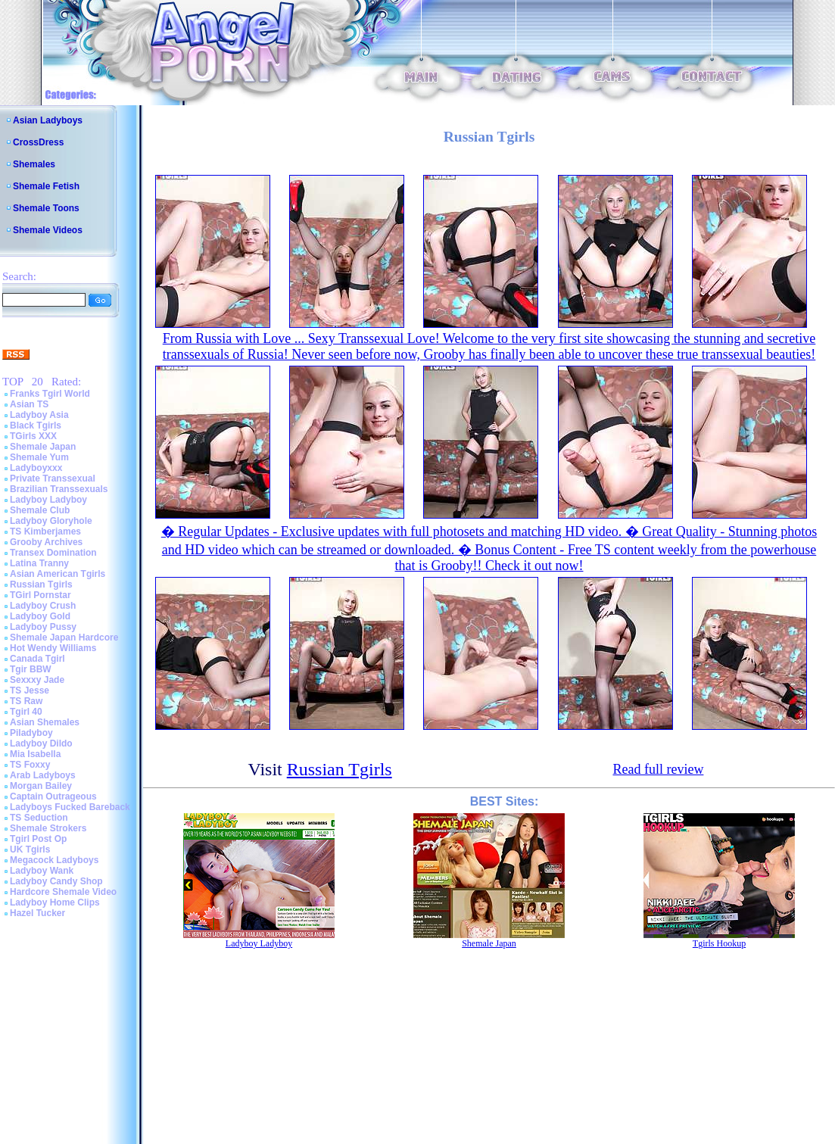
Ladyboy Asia (39, 415)
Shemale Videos (48, 230)
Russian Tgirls (41, 584)
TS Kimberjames (45, 531)
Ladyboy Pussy (43, 627)
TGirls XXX (33, 436)
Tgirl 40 (26, 711)
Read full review (657, 769)
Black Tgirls (35, 425)
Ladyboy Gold (40, 616)
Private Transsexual (52, 478)
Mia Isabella (35, 754)
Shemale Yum (39, 457)
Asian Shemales (44, 722)
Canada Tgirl (37, 658)
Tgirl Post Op (38, 839)
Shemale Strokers (48, 828)
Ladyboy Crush (43, 605)
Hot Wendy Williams (53, 648)
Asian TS (29, 404)
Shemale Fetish (46, 186)
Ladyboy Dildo (41, 743)
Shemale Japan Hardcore (64, 637)
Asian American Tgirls (57, 574)
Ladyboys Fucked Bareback (70, 807)
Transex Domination (53, 552)
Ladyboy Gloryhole (51, 521)
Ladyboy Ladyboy (48, 499)
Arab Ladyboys (43, 775)
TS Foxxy (30, 764)
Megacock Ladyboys (54, 860)
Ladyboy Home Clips (55, 902)
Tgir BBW (30, 669)
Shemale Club (40, 510)
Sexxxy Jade (37, 680)
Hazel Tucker (37, 913)
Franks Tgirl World (50, 393)
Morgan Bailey (41, 786)
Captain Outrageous (53, 796)
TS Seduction (39, 817)
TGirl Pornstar (40, 595)
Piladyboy (31, 733)
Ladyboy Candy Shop (56, 881)
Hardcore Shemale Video (63, 892)
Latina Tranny (39, 563)
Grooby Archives (46, 542)
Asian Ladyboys (48, 120)
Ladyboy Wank (41, 870)
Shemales (34, 164)
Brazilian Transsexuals (58, 489)
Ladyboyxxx (36, 468)
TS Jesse (29, 690)
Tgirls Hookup (719, 943)
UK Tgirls (30, 849)
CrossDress (38, 142)
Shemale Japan (43, 446)
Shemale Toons (46, 208)
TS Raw (26, 701)
